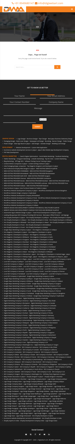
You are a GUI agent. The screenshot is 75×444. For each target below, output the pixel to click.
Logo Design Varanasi (34, 389)
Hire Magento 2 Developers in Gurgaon (16, 239)
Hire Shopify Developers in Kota (38, 220)
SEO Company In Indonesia (12, 359)
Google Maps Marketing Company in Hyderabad (48, 296)
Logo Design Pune (59, 386)
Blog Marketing (8, 161)
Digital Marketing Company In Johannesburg (18, 320)
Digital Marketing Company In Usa (14, 342)
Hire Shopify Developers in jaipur (14, 217)
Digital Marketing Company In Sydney (16, 335)
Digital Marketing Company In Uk (37, 342)
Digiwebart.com (43, 440)
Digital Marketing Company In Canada (43, 303)
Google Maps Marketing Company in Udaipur (48, 281)
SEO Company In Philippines (48, 364)
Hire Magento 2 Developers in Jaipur (15, 232)
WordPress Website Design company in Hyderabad (20, 193)
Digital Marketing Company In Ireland (15, 318)
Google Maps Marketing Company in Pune (47, 286)
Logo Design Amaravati (23, 416)
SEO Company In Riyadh (27, 367)
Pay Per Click (49, 159)
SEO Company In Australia (12, 347)
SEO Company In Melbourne (53, 359)
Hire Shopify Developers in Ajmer (60, 217)
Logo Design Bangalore (27, 391)
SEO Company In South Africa (33, 369)
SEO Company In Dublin (61, 354)
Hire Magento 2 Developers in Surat (41, 244)
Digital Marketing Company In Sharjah (44, 337)
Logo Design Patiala (10, 403)
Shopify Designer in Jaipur (35, 377)
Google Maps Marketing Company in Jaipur (17, 230)
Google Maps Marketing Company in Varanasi (51, 288)
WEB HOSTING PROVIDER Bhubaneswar (42, 173)
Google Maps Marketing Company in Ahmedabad (19, 288)
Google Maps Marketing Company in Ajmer (40, 276)
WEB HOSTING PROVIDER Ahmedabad (16, 173)
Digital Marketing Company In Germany (41, 315)
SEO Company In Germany (45, 357)
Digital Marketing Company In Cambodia (43, 306)
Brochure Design (32, 139)
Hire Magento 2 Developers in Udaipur (44, 230)
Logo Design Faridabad (11, 391)
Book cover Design (22, 141)
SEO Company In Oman (49, 362)
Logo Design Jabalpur (24, 411)
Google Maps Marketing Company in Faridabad (19, 293)
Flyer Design (43, 139)
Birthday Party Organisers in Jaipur (54, 374)
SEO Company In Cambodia (12, 352)
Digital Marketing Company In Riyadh (15, 332)
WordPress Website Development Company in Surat (55, 203)
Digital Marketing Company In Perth (15, 330)
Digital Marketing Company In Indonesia (41, 318)
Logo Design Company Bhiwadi (33, 384)
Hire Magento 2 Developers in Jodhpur (16, 235)
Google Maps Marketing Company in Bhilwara (18, 281)
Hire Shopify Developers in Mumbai (61, 222)
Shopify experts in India (11, 421)
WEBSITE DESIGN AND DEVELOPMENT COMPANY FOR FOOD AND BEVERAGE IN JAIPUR (31, 210)
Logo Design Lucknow (25, 406)
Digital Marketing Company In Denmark (42, 308)
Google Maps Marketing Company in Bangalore (50, 293)
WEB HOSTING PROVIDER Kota (13, 183)
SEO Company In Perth (65, 364)
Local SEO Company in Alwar (34, 264)
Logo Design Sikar (43, 396)
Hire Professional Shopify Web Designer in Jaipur (19, 168)
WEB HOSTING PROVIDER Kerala (14, 181)
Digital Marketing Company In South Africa (17, 337)
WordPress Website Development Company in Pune (20, 198)
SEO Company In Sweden (12, 372)
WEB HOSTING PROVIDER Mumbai (37, 181)
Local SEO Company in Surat (34, 271)
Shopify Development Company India (32, 421)
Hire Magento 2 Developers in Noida (41, 239)
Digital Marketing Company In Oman (15, 325)
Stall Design (35, 144)
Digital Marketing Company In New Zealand (43, 323)
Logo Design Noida (31, 386)
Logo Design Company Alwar (13, 384)
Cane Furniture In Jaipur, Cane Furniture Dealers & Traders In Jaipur (25, 188)
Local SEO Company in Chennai (55, 271)
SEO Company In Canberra (31, 352)
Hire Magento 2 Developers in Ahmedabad (43, 242)
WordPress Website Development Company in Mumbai (21, 200)
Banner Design (57, 141)
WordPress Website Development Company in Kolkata (21, 205)
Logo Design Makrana (59, 399)
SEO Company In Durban (44, 354)
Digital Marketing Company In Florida (41, 313)
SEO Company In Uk (58, 372)
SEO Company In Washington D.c (31, 374)
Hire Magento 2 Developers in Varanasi (16, 244)
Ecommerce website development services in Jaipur (20, 150)
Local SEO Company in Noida (54, 266)
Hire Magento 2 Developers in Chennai (16, 247)
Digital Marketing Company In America (16, 301)
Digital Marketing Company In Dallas (15, 310)
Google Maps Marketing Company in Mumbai (18, 286)
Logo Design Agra (38, 406)
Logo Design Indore (55, 408)
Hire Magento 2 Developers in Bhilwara (16, 237)
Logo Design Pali (55, 396)
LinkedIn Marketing (37, 159)
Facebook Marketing (61, 156)
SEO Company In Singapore (45, 367)
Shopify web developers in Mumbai (15, 379)
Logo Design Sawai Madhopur (31, 394)
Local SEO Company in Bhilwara (54, 261)
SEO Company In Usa (44, 372)
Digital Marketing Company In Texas (40, 340)
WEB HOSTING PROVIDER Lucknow (36, 183)
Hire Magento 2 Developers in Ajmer (39, 232)
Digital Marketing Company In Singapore (41, 332)
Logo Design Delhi (50, 384)
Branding (48, 141)
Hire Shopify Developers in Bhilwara (60, 220)
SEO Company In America (30, 347)
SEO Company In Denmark (49, 352)
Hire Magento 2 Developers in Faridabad (42, 247)
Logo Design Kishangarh (24, 399)
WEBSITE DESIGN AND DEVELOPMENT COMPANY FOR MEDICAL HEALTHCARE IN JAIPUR (31, 208)
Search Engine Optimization (29, 156)
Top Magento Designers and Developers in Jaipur (42, 166)
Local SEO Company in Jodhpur (13, 261)
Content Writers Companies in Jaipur (15, 164)
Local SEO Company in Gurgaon (33, 266)
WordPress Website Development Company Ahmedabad (22, 195)
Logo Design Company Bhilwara (33, 381)
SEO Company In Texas (28, 372)
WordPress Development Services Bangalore (53, 191)
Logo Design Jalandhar (56, 401)
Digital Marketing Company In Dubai (39, 310)
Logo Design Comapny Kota (12, 381)
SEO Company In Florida (11, 357)
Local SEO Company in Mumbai (14, 269)
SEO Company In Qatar (11, 367)
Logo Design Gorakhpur (26, 408)
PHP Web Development (11, 152)
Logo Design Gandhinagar (41, 411)
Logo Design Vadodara (58, 411)
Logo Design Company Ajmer (37, 379)
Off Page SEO (19, 161)
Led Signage (65, 215)
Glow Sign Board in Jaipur (22, 144)
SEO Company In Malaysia (12, 362)
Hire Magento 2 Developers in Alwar (15, 252)
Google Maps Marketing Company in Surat (17, 291)
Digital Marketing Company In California (16, 306)
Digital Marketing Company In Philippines (43, 328)
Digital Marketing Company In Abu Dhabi (43, 301)
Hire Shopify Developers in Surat (14, 227)
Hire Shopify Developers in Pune (14, 225)
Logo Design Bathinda (25, 403)
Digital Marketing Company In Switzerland (42, 335)
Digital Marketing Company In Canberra (16, 308)
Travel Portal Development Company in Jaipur (47, 213)
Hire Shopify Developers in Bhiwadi (15, 222)
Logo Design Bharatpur (11, 396)
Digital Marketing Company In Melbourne (46, 320)
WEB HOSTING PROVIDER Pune (58, 183)
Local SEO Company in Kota (33, 261)
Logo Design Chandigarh (54, 403)
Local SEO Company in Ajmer (62, 259)
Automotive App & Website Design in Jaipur (17, 213)
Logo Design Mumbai (45, 386)
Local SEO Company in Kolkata (58, 274)
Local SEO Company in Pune (34, 269)
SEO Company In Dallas (11, 354)
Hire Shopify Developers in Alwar (38, 222)
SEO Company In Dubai (27, 354)
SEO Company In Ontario (12, 364)
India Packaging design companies (15, 166)
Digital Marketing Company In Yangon (46, 345)
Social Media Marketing (46, 156)
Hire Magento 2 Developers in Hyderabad (42, 249)
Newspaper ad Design (36, 141)
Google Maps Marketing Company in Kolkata (18, 296)
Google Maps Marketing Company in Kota (47, 279)
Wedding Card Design (59, 144)
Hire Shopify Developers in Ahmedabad (38, 225)
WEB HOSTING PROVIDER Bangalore (41, 171)
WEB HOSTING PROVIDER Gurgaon (39, 176)
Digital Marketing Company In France (15, 315)
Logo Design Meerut (52, 406)
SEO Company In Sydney (63, 367)
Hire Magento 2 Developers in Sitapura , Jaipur (53, 257)
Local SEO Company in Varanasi (14, 271)
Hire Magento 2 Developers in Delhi (41, 237)
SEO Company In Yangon (12, 374)
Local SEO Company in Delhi (13, 266)
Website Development (23, 147)
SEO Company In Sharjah (52, 369)
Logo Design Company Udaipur (54, 381)
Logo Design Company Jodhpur (57, 379)
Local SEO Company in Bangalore (36, 274)
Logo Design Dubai (51, 421)
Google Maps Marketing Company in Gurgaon (46, 284)
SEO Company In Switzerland (13, 369)
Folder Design (67, 141)
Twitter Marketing (9, 159)
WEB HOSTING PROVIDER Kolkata (14, 186)
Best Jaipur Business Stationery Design (60, 139)
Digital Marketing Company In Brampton (16, 303)
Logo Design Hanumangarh (42, 399)
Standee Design (45, 144)
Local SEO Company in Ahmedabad (55, 269)
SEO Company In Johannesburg (32, 359)
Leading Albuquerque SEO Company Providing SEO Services (23, 215)
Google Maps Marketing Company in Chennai (46, 291)
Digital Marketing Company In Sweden (16, 340)
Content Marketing (60, 159)
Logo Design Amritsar (40, 401)
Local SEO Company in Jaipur (42, 259)
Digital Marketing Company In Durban (16, 313)
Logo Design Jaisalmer (50, 394)
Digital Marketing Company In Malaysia (16, 323)
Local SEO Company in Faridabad (14, 274)
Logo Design (21, 139)
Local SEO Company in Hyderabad (14, 276)
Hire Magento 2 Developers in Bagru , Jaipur (18, 259)
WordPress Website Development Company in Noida (20, 203)
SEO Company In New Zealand (31, 362)
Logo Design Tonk (9, 399)
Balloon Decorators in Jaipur (13, 298)
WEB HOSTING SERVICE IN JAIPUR (46, 168)
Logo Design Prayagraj (11, 408)
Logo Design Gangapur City (12, 394)
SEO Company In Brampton (12, 350)
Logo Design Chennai (62, 389)
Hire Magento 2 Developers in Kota (41, 235)
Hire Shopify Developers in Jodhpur (37, 217)
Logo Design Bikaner (64, 394)
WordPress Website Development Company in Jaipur (20, 191)
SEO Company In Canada (30, 350)
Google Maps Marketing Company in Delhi (17, 284)
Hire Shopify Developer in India (52, 418)
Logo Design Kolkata (42, 391)
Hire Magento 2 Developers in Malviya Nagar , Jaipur (20, 257)
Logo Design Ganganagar (28, 396)
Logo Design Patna (42, 408)
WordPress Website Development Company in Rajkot (55, 198)
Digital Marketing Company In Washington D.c (18, 345)
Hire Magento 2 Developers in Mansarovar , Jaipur (19, 254)
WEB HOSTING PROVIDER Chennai (14, 178)
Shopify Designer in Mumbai (53, 377)
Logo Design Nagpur (40, 413)
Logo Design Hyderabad (58, 391)
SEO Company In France (28, 357)
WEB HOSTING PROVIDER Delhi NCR (15, 176)
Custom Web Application (39, 147)
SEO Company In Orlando (29, 364)
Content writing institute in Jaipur (39, 164)
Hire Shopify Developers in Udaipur (15, 220)
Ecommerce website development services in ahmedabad (22, 418)
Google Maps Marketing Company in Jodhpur (18, 279)
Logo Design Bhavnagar (11, 413)
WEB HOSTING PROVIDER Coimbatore (39, 178)
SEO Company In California (48, 350)
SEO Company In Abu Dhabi (48, 347)
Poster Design (8, 144)
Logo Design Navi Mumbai (56, 413)
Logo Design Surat (48, 389)
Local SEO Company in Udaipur (14, 264)
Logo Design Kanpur (10, 406)
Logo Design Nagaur (10, 401)
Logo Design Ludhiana (25, 401)
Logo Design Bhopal (10, 411)
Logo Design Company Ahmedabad (15, 389)
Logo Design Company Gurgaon (14, 386)
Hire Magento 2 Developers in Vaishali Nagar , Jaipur (53, 254)
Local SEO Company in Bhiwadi (54, 264)
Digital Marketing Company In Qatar (39, 330)
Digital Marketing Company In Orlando (16, 328)
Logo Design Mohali (39, 403)
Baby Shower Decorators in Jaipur (14, 377)
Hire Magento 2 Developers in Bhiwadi (40, 252)
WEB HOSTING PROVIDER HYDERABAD (16, 171)
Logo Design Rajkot (26, 413)
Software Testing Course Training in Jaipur (38, 161)
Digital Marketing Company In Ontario (40, 325)
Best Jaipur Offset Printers (51, 215)
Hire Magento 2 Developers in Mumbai (16, 242)
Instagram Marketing (23, 159)
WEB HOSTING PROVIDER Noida (59, 181)
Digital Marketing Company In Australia (35, 298)
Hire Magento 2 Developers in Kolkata (16, 249)
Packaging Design (9, 141)
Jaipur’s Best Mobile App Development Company (53, 150)
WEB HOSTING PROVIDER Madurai (37, 186)
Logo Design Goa (9, 416)
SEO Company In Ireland (63, 357)
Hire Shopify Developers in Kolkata (37, 227)
